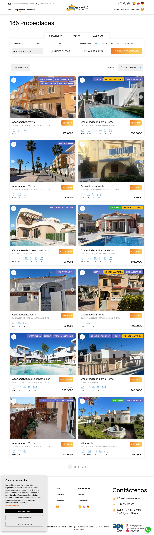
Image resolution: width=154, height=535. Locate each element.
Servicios (125, 10)
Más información (12, 505)
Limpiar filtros (60, 51)
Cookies (89, 527)
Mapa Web (98, 527)
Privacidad (81, 527)
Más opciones (93, 51)
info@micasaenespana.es (21, 3)
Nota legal (72, 527)
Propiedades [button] (19, 10)
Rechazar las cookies (24, 524)
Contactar (135, 10)
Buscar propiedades (127, 51)
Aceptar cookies (24, 511)
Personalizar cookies (24, 518)
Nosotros (31, 10)
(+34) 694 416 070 (45, 3)
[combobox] (21, 43)
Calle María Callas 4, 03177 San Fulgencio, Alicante (129, 512)
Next (73, 97)
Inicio (10, 10)
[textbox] (22, 43)
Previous (12, 97)
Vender (116, 10)
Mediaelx (80, 529)
